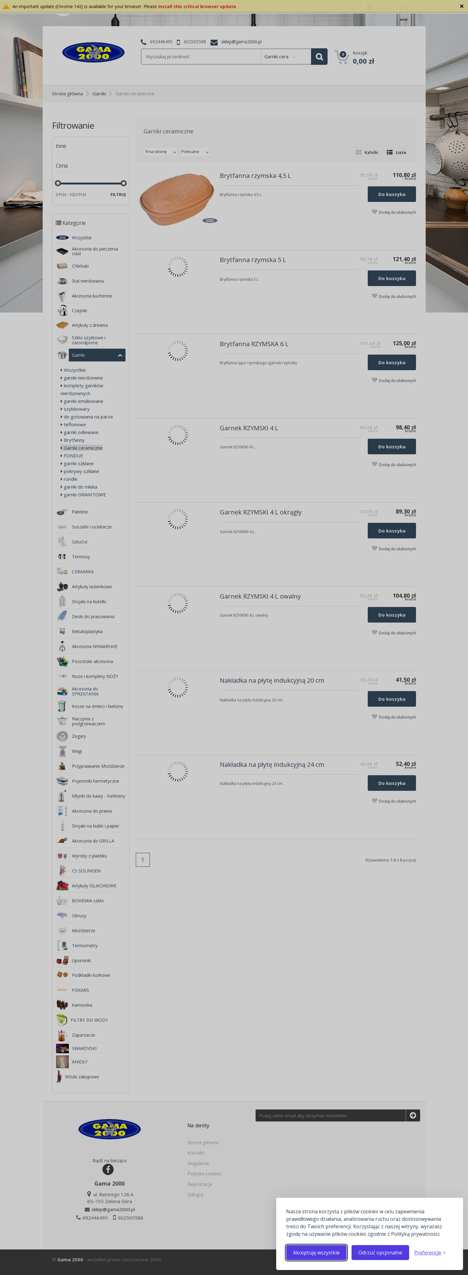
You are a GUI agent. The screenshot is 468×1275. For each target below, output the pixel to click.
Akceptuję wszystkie (316, 1252)
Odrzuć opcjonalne (380, 1252)
